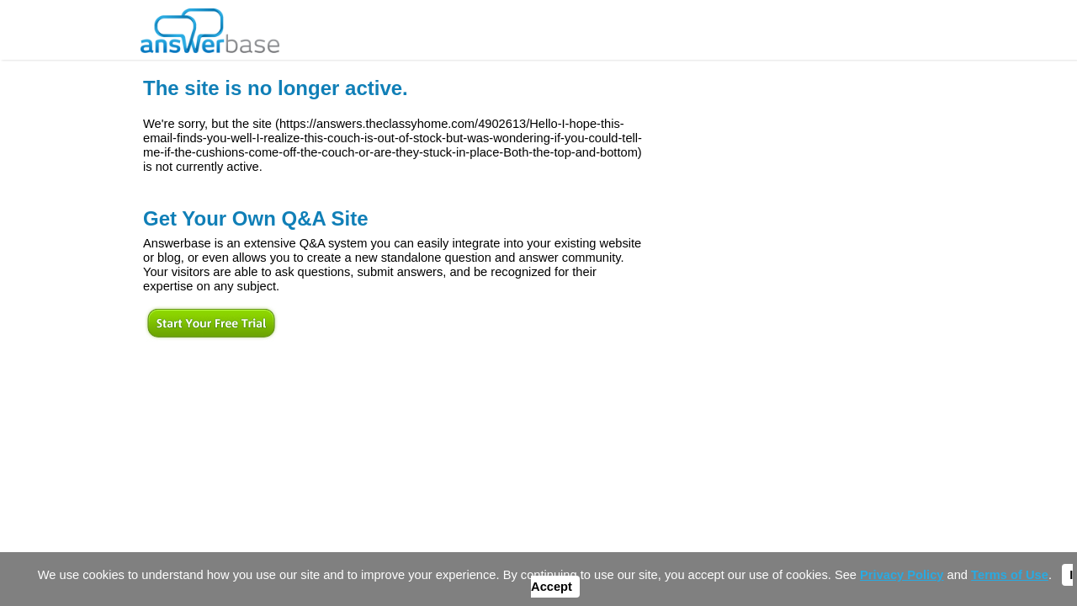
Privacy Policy (901, 575)
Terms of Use (1009, 575)
